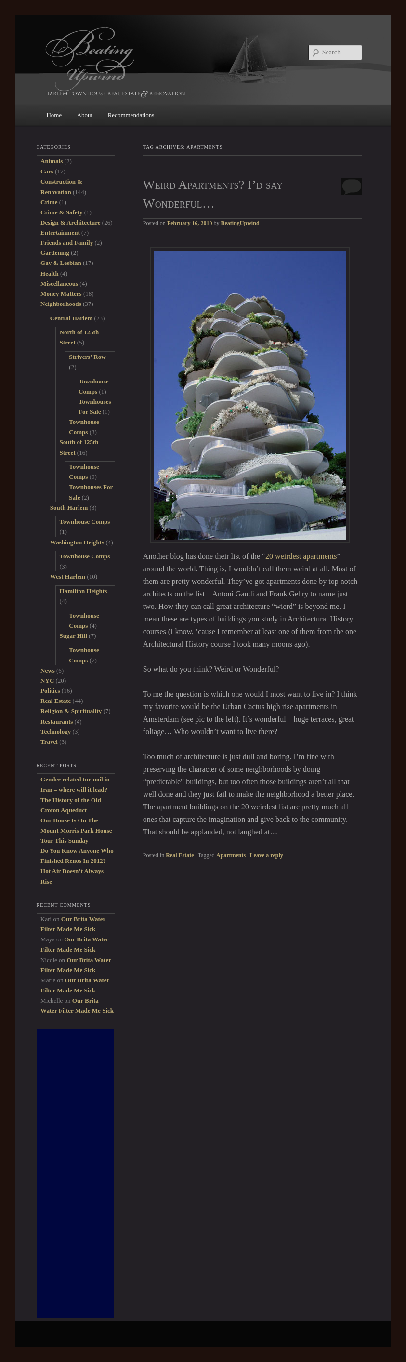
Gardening (54, 252)
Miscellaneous (59, 283)
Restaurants (56, 721)
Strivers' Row (87, 356)
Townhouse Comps (85, 521)
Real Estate (180, 855)
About (85, 115)
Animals (51, 161)
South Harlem (69, 507)
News (47, 670)
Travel (49, 741)
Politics (50, 690)
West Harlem (67, 576)
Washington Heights (77, 542)
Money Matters (61, 293)
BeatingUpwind (240, 223)
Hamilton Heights (83, 591)
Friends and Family (66, 242)
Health (49, 273)
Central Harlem (71, 318)
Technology (55, 731)
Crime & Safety (61, 212)
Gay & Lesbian (60, 262)
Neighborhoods (60, 303)
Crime (48, 202)
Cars (46, 171)
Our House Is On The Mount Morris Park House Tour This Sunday (76, 830)
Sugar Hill (73, 635)
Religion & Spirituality (71, 710)
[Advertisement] (75, 1173)
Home (54, 115)
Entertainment (60, 232)
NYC (47, 680)
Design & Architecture (70, 222)
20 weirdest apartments (301, 556)
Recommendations (131, 115)
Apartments (231, 855)
